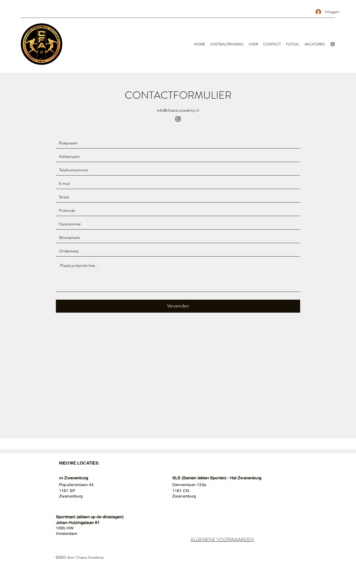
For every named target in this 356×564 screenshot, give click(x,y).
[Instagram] (332, 44)
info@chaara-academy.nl (178, 110)
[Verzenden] (178, 306)
